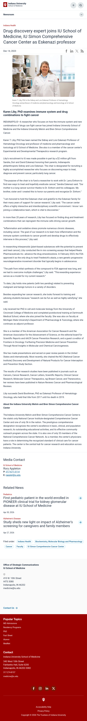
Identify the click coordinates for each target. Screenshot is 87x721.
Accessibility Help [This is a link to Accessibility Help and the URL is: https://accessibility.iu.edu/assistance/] (43, 707)
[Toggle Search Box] (81, 5)
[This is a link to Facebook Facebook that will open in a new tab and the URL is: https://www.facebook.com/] (33, 690)
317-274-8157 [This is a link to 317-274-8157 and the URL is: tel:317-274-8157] (9, 672)
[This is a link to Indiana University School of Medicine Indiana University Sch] (14, 4)
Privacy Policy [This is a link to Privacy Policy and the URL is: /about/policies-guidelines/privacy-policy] (43, 711)
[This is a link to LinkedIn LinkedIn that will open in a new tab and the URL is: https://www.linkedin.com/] (47, 690)
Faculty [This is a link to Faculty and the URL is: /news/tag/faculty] (20, 546)
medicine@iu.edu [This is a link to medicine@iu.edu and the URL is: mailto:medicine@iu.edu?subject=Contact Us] (10, 676)
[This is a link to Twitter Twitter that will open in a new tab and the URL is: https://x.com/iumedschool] (53, 690)
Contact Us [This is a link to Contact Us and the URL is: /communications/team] (8, 608)
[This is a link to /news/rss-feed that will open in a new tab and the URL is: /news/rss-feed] (82, 51)
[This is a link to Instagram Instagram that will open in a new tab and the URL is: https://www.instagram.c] (40, 690)
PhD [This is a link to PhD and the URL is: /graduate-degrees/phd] (5, 631)
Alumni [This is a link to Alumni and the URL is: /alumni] (6, 639)
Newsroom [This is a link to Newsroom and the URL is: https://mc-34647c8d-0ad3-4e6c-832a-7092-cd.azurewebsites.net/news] (8, 14)
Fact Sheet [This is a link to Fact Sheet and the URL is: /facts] (7, 635)
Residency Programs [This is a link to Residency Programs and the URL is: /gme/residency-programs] (12, 627)
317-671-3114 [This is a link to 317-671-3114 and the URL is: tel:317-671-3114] (13, 471)
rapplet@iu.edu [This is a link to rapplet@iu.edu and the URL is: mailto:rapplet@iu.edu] (13, 475)
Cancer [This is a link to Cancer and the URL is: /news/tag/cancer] (9, 546)
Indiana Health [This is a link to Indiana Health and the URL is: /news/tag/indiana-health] (24, 541)
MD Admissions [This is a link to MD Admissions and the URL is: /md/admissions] (10, 623)
